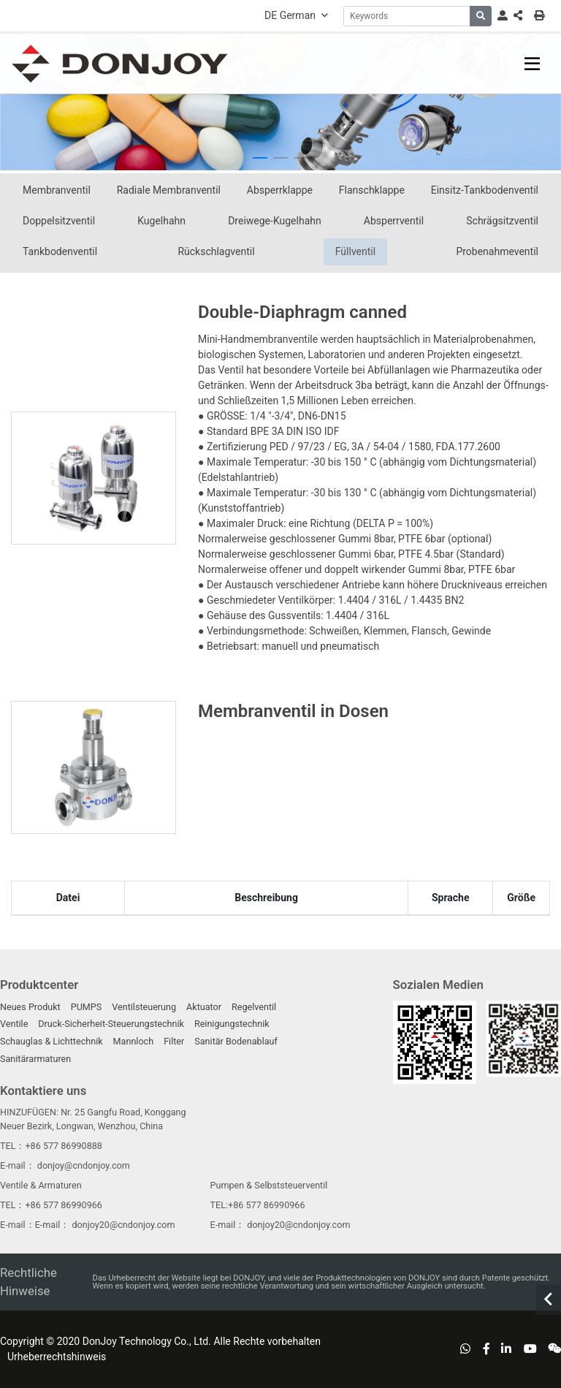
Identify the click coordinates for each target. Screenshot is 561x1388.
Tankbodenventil (60, 251)
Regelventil (254, 1006)
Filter (174, 1041)
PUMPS (86, 1006)
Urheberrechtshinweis (56, 1356)
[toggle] (532, 64)
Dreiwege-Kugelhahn (274, 221)
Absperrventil (394, 221)
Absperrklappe (280, 190)
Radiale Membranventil (169, 190)
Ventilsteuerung (144, 1006)
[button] (260, 158)
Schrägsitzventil (502, 221)
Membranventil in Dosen (293, 711)
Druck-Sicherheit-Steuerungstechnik (111, 1023)
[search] (481, 16)
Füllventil (355, 251)
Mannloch (133, 1041)
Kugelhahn (161, 221)
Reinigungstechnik (232, 1023)
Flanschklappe (372, 190)
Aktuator (203, 1006)
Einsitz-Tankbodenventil (484, 190)
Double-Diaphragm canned (302, 312)
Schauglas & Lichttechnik (51, 1041)
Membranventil (57, 190)
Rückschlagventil (216, 251)
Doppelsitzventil (59, 221)
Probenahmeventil (497, 251)
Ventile (14, 1023)
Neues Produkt (30, 1006)
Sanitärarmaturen (35, 1058)
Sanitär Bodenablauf (236, 1041)
